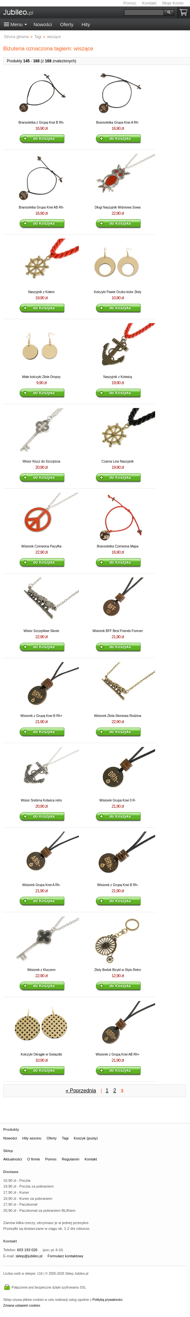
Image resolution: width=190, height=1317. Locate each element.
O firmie (33, 1159)
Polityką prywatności (107, 1300)
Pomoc (129, 3)
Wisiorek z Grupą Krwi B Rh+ (41, 716)
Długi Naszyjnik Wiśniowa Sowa (118, 207)
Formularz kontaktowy (65, 1256)
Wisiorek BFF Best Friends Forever (117, 631)
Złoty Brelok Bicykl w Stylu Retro (117, 970)
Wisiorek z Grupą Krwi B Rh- (117, 885)
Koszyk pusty (185, 12)
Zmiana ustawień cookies (21, 1305)
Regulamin (70, 1159)
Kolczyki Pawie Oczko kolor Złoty (118, 292)
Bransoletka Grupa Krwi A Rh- (117, 122)
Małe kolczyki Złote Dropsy (41, 377)
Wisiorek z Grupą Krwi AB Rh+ (118, 1054)
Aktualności (12, 1159)
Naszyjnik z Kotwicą (117, 377)
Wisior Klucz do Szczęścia (41, 461)
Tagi (65, 1138)
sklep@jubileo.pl (29, 1256)
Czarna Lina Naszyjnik (117, 461)
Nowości (43, 24)
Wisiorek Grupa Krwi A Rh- (41, 885)
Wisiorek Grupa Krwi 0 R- (118, 800)
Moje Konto (173, 3)
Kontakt (149, 3)
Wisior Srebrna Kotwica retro (41, 800)
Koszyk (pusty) (86, 1138)
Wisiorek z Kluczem (41, 970)
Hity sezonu (31, 1138)
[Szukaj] (144, 12)
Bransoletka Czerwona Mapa (117, 546)
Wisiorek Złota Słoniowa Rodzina (117, 716)
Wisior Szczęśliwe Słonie (41, 631)
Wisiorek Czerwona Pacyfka (41, 546)
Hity (85, 24)
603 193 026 (27, 1250)
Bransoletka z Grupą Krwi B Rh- (41, 122)
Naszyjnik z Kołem (41, 292)
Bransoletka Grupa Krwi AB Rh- (41, 207)
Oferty (66, 24)
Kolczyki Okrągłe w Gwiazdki (41, 1054)
